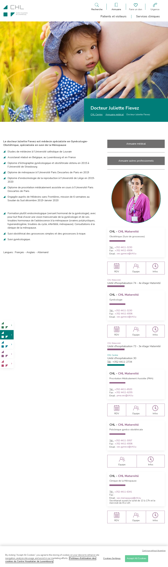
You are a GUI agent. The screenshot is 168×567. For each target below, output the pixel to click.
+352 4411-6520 (123, 389)
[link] (7, 325)
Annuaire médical (114, 114)
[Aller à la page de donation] (135, 7)
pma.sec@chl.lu (125, 395)
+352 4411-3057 (123, 440)
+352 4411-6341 (123, 492)
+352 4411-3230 (123, 247)
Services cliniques (148, 16)
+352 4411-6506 (123, 250)
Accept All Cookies (136, 559)
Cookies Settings (112, 559)
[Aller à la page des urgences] (155, 7)
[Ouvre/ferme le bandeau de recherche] (97, 7)
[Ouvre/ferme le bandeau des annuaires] (116, 7)
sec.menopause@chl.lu (129, 498)
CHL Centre (97, 114)
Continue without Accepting (154, 552)
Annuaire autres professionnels (136, 161)
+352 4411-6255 (123, 392)
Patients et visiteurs (113, 16)
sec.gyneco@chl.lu (126, 253)
